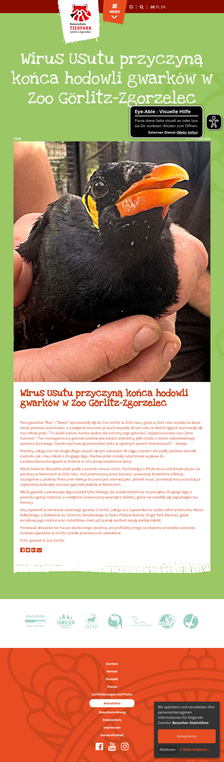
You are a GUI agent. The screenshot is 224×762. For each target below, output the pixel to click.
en (163, 6)
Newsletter (112, 703)
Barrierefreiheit (112, 735)
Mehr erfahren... (196, 749)
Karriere (112, 663)
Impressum (112, 727)
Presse (112, 686)
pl (158, 6)
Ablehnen (167, 749)
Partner (112, 671)
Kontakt (112, 679)
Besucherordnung (112, 712)
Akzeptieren (187, 736)
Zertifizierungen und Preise (112, 694)
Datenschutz (112, 719)
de (152, 6)
